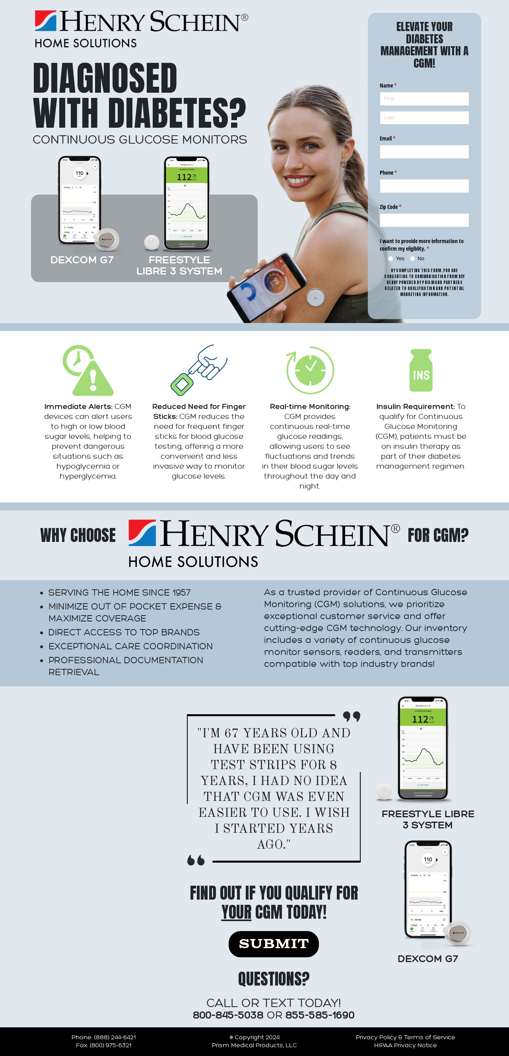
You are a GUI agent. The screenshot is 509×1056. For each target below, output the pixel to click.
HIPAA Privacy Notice (405, 1045)
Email (397, 138)
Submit (274, 944)
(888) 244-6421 (115, 1037)
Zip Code (400, 207)
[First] (424, 99)
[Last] (424, 118)
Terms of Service (429, 1037)
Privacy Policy (376, 1037)
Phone (398, 173)
